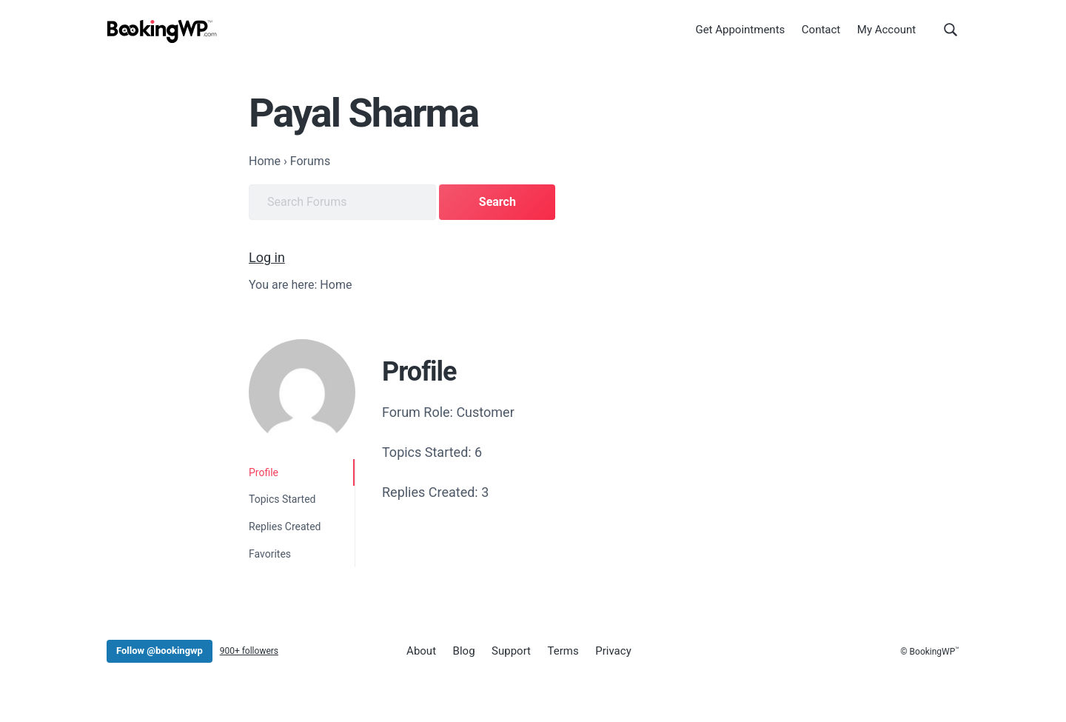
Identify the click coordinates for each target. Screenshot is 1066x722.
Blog (464, 651)
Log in (267, 257)
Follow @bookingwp (159, 650)
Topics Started (282, 499)
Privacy (613, 651)
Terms (563, 651)
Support (511, 651)
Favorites (270, 554)
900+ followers (249, 651)
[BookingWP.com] (162, 31)
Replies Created (285, 526)
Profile (263, 472)
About (421, 651)
